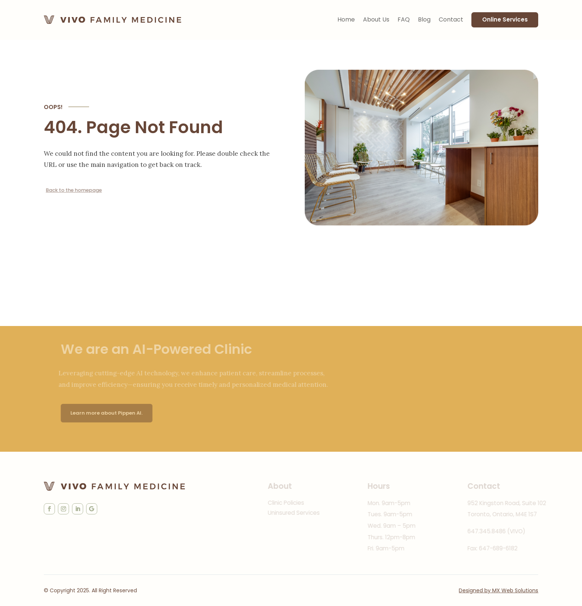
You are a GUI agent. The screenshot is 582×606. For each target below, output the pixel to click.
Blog (424, 19)
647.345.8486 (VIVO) (508, 531)
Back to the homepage (76, 190)
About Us (376, 19)
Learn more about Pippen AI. (116, 412)
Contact (451, 19)
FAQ (404, 19)
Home (346, 19)
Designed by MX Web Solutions (498, 590)
